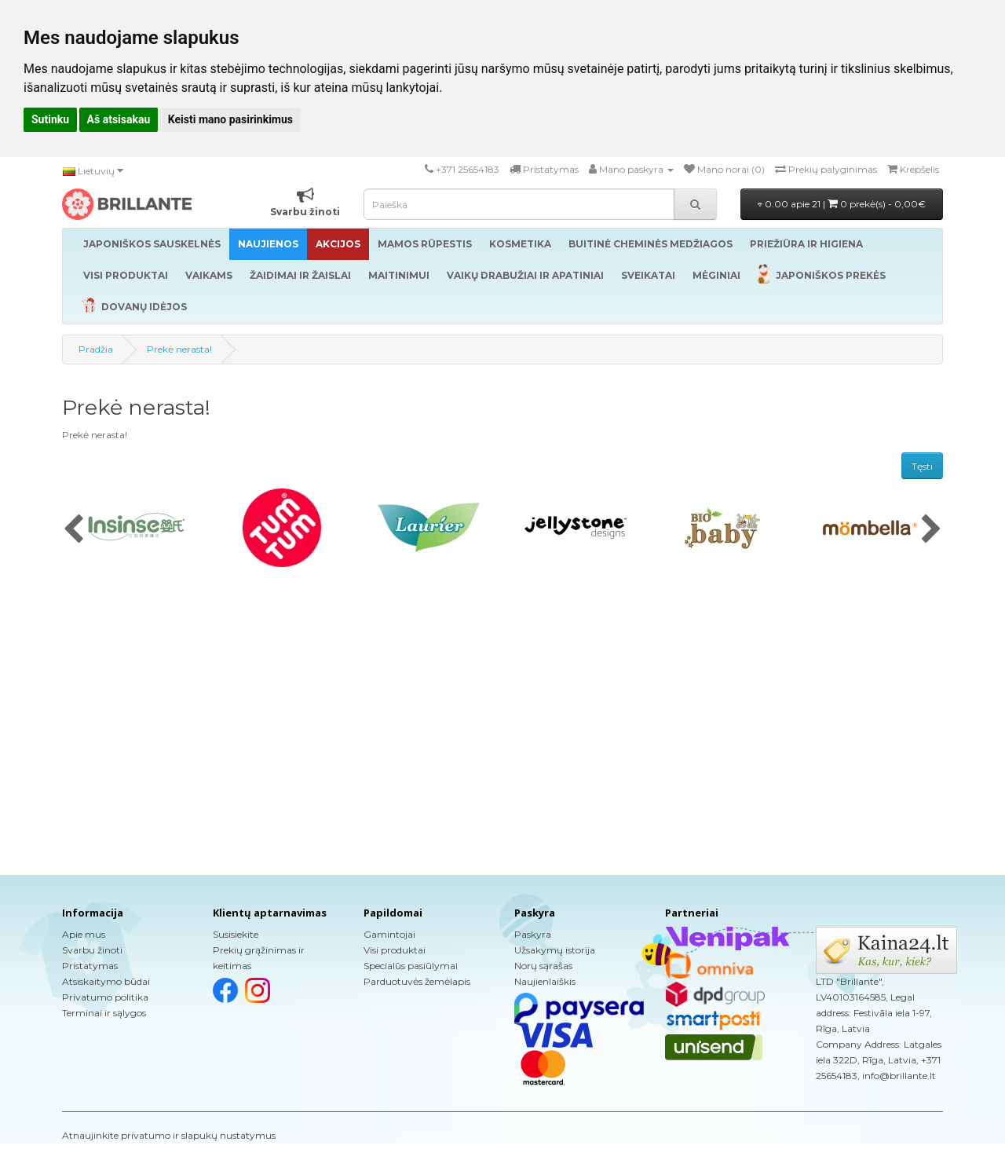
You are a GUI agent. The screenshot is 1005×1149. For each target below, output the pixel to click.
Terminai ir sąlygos (104, 1013)
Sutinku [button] (50, 119)
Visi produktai (395, 950)
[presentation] (73, 530)
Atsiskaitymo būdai (106, 981)
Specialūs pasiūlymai (411, 966)
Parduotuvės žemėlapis (417, 981)
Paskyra (532, 934)
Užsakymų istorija (554, 950)
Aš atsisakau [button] (119, 119)
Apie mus (83, 934)
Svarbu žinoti (92, 950)
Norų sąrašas (543, 966)
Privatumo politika (105, 997)
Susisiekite (235, 934)
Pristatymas (90, 966)
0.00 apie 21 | (842, 204)
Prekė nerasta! (179, 349)
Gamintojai (389, 934)
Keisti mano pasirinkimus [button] (230, 119)
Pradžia (96, 349)
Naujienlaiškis (545, 981)
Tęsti (922, 466)
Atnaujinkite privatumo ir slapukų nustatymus (169, 1135)
